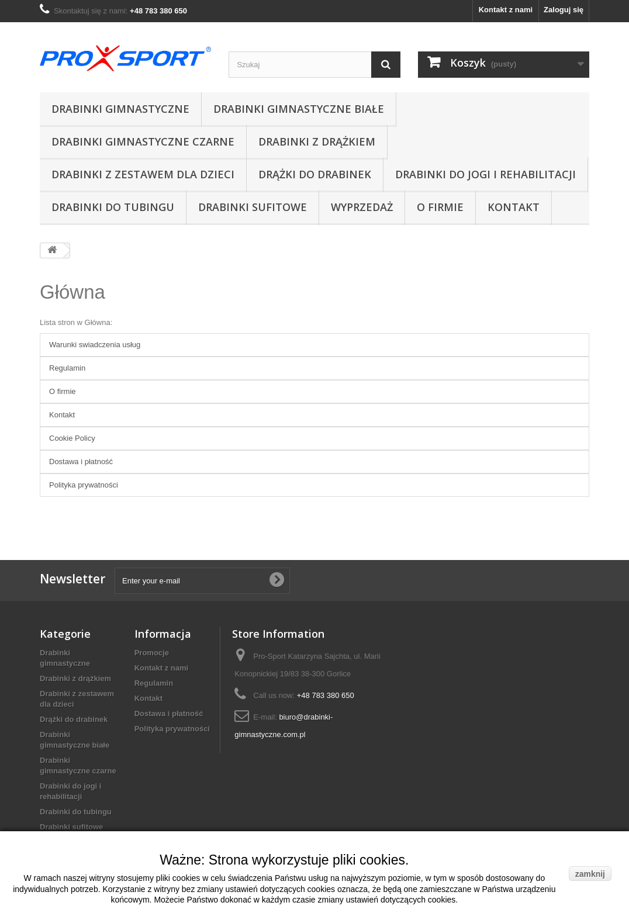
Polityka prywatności (83, 485)
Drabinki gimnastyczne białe (298, 109)
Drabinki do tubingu (112, 207)
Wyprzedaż (362, 207)
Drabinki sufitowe (252, 207)
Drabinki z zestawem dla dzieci (142, 174)
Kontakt (514, 207)
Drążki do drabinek (314, 174)
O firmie (440, 207)
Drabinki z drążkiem (316, 141)
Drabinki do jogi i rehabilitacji (485, 174)
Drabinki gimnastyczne (120, 109)
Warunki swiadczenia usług (94, 344)
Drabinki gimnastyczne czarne (142, 141)
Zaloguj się (563, 9)
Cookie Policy (72, 438)
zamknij (590, 874)
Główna (72, 292)
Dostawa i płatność (81, 461)
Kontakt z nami (506, 9)
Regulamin (67, 368)
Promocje (151, 652)
